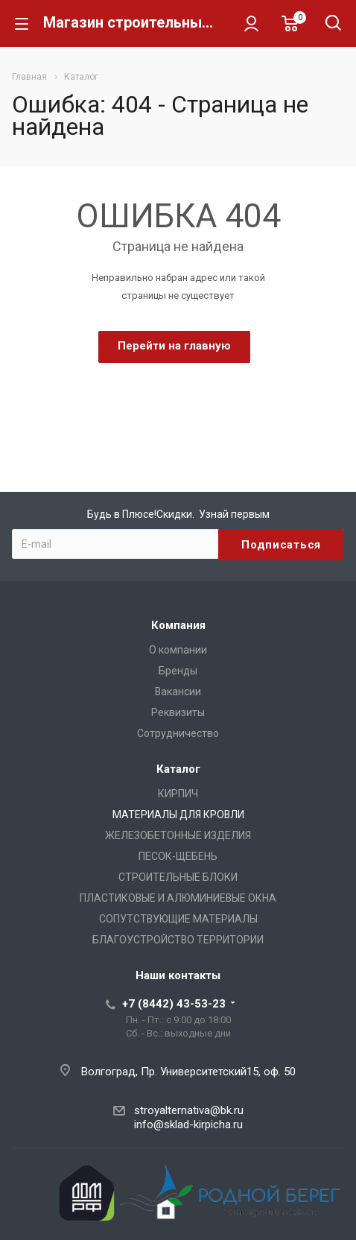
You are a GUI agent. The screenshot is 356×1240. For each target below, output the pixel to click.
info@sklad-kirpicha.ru (188, 1124)
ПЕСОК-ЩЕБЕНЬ (178, 856)
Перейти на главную (174, 345)
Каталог (178, 769)
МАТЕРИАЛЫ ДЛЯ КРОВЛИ (178, 814)
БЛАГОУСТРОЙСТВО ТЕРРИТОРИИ (178, 940)
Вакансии (178, 692)
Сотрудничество (178, 733)
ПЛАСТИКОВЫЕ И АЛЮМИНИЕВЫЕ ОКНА (178, 898)
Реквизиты (178, 712)
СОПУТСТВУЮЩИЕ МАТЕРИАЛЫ (178, 919)
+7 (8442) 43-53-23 (174, 1003)
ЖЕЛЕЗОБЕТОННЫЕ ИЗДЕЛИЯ (178, 835)
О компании (178, 650)
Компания (178, 625)
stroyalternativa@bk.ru (189, 1110)
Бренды (178, 671)
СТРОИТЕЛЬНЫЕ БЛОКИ (178, 877)
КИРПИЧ (178, 794)
